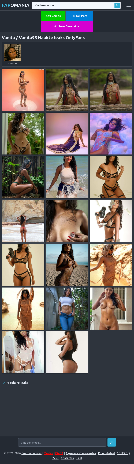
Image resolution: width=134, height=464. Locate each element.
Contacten (67, 458)
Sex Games (53, 15)
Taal (79, 458)
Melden (48, 453)
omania (15, 5)
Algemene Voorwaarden (81, 453)
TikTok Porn (79, 15)
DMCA (59, 453)
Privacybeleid (106, 453)
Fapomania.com (31, 453)
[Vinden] (111, 442)
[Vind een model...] (62, 443)
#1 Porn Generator (66, 26)
